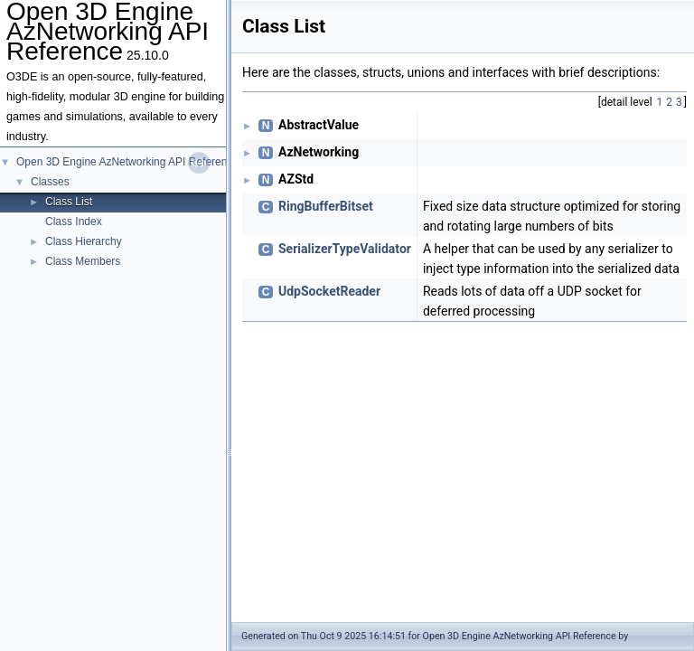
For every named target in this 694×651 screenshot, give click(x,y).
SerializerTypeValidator (344, 248)
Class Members (82, 261)
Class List (68, 201)
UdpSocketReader (329, 291)
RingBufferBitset (325, 206)
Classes (50, 181)
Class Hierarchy (83, 241)
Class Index (73, 221)
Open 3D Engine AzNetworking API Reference (127, 162)
